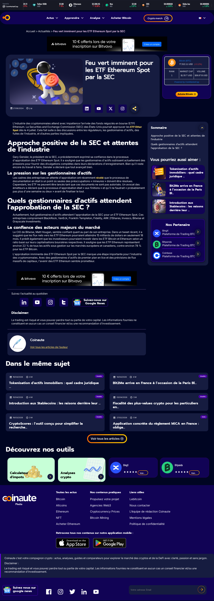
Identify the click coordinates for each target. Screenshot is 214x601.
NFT (59, 518)
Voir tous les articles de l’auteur (49, 347)
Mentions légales (141, 518)
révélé (100, 178)
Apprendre (74, 18)
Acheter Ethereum (68, 524)
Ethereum (62, 512)
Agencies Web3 (100, 506)
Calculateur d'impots (21, 474)
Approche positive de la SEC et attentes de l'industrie (178, 137)
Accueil (30, 31)
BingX (125, 465)
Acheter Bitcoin (121, 18)
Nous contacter (140, 506)
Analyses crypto (69, 474)
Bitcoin (60, 499)
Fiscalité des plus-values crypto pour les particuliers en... (155, 405)
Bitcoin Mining (99, 518)
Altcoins (61, 506)
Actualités (44, 31)
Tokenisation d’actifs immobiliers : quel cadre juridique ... (186, 172)
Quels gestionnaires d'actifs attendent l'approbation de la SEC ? (174, 146)
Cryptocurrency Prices (105, 512)
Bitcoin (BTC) (185, 61)
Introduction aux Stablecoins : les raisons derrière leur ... (186, 208)
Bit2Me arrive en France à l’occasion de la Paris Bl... (185, 189)
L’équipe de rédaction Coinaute (150, 512)
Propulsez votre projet (104, 499)
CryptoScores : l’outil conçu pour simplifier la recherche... (46, 426)
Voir (143, 473)
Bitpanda (179, 465)
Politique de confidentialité (147, 524)
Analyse (97, 18)
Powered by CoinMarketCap (186, 82)
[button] (202, 128)
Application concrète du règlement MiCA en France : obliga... (156, 426)
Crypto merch (158, 19)
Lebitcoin (136, 499)
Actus (52, 18)
